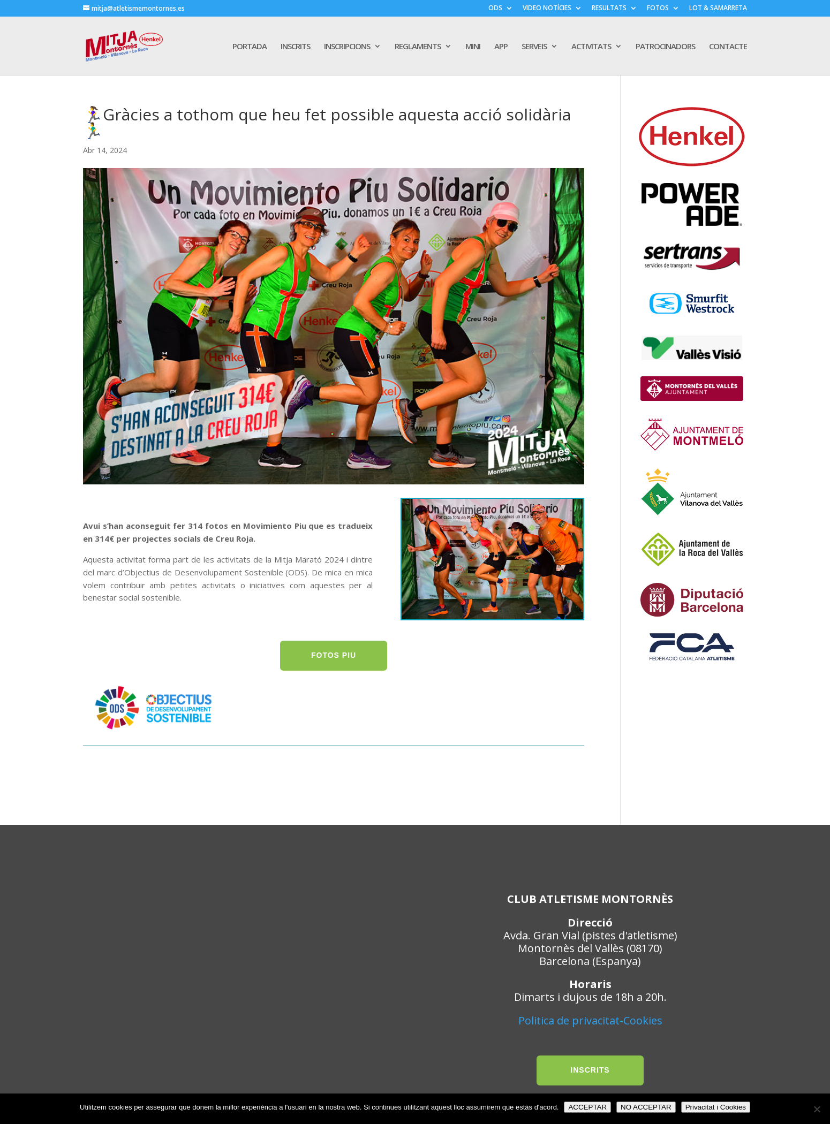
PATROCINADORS (665, 46)
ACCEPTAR (587, 1107)
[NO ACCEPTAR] (816, 1109)
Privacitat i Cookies (715, 1107)
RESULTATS (609, 8)
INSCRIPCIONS (347, 46)
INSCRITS (295, 46)
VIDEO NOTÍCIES (547, 8)
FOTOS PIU (333, 655)
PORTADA (249, 46)
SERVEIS (534, 46)
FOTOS (658, 8)
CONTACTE (728, 46)
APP (501, 46)
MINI (472, 46)
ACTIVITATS (591, 46)
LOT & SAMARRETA (718, 8)
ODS (495, 8)
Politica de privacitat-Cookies (590, 1020)
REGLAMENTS (418, 46)
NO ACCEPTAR (646, 1107)
